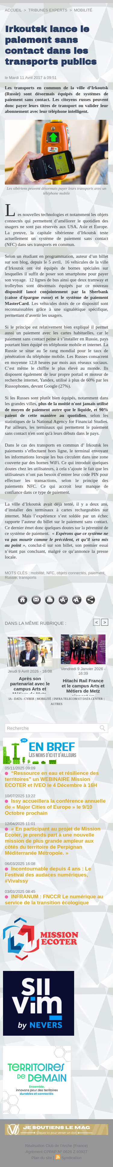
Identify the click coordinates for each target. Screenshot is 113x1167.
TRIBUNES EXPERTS (47, 10)
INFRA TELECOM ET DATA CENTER (78, 698)
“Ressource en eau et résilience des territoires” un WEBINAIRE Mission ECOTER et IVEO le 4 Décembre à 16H (52, 779)
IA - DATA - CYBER (21, 698)
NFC (50, 573)
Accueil (13, 10)
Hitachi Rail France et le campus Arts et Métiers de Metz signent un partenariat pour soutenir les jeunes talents (83, 685)
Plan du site (41, 1158)
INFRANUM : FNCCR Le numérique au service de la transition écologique (54, 900)
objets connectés (71, 573)
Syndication (71, 1158)
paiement (96, 573)
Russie (11, 577)
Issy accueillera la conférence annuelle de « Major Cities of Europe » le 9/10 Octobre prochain (55, 807)
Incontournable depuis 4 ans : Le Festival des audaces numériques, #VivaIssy (48, 875)
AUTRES (56, 704)
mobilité (37, 573)
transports (27, 577)
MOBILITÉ (83, 10)
